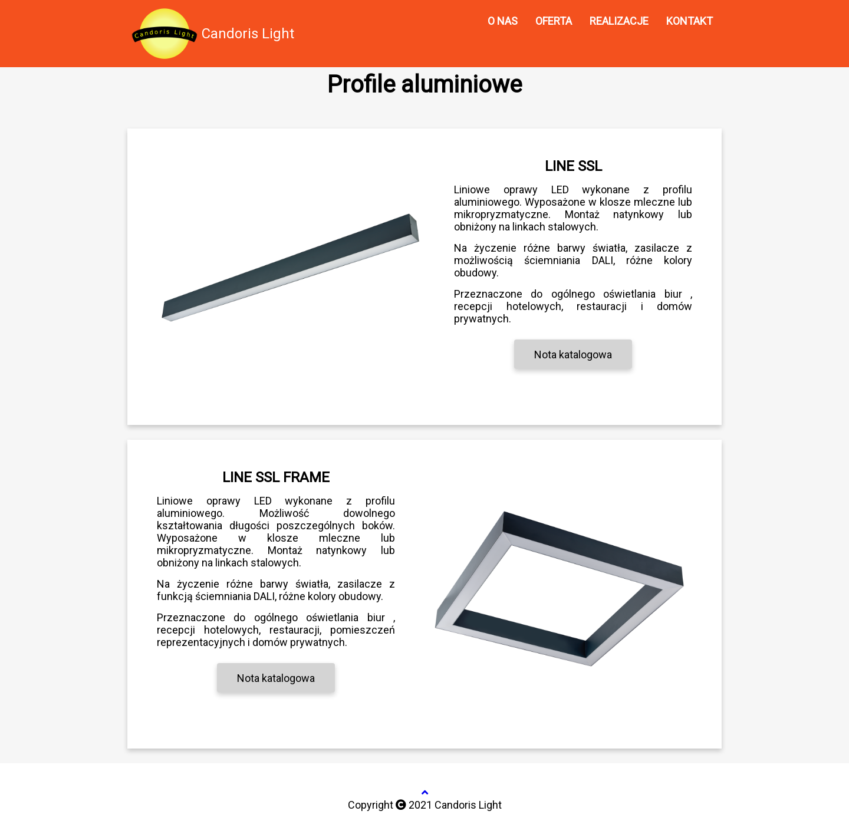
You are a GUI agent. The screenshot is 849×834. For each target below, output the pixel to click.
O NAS (503, 21)
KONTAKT (689, 21)
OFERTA (553, 21)
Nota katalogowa (573, 354)
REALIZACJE (619, 21)
